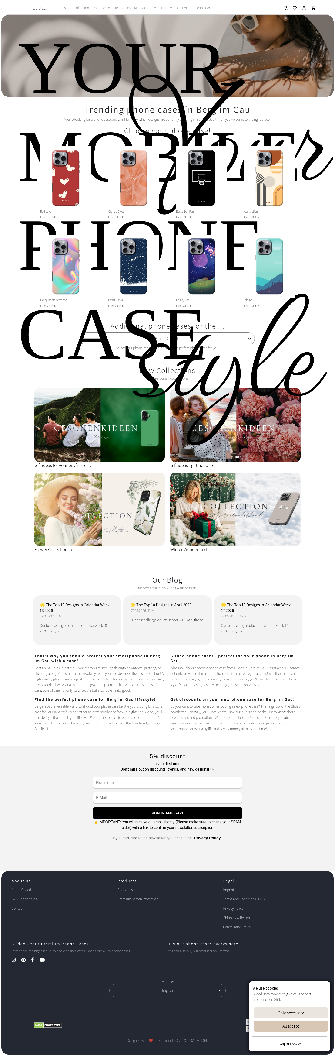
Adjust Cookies (290, 1044)
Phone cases (102, 7)
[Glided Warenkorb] (313, 9)
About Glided (21, 889)
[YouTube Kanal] (45, 960)
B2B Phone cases (24, 899)
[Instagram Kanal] (16, 960)
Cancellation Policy (237, 927)
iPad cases (123, 7)
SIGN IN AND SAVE (167, 813)
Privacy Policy (207, 838)
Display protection (174, 7)
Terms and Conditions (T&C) (244, 899)
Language (167, 981)
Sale (67, 7)
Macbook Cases (145, 7)
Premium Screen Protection (137, 899)
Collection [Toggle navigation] (81, 7)
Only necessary (291, 1012)
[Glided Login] (304, 9)
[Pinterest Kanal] (25, 960)
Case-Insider (201, 7)
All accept (290, 1026)
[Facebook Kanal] (35, 960)
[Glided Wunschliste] (285, 9)
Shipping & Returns (237, 917)
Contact (17, 908)
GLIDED (39, 8)
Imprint (228, 889)
